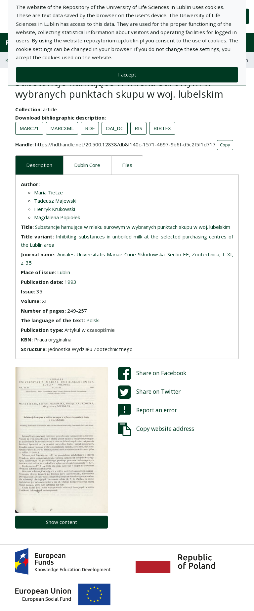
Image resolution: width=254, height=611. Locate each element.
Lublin (63, 272)
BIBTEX (162, 128)
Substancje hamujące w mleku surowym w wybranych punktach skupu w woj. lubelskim (132, 227)
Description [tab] (39, 165)
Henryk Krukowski (54, 209)
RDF (90, 128)
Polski (93, 320)
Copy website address (156, 429)
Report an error (147, 410)
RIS (138, 128)
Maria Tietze (48, 192)
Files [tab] (127, 165)
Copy (225, 145)
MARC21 (29, 128)
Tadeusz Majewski (55, 200)
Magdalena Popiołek (57, 217)
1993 (70, 282)
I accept (127, 74)
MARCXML (62, 128)
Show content (61, 522)
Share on (152, 373)
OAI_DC (114, 128)
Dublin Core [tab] (87, 165)
